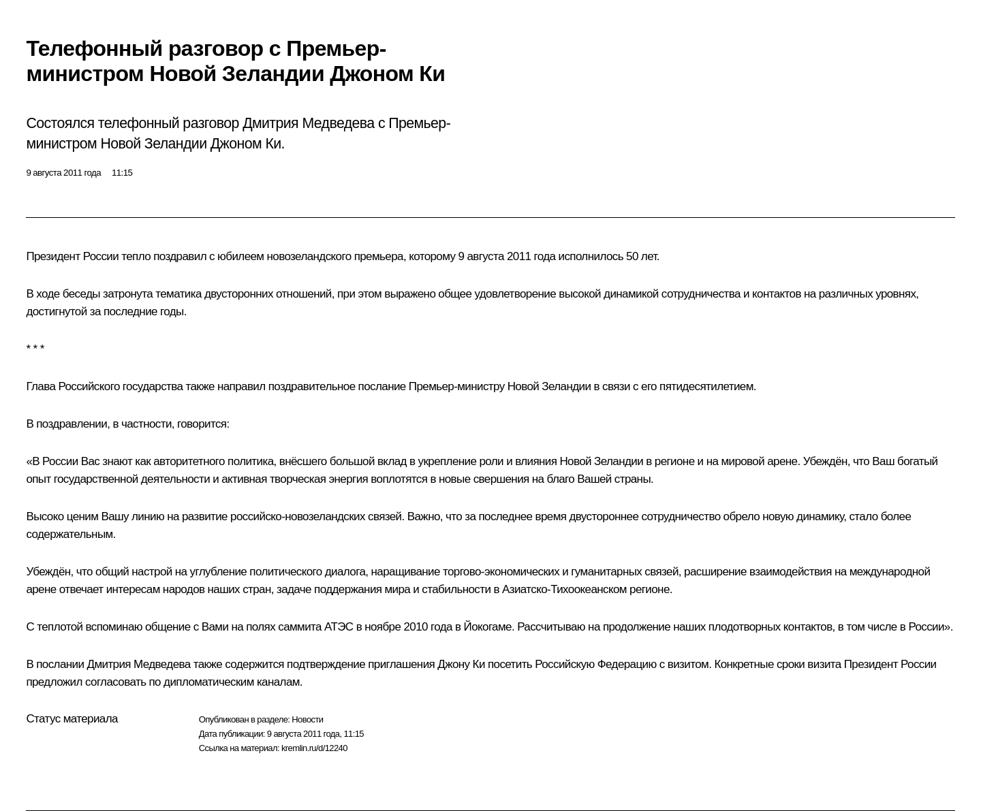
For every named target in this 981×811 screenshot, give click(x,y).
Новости (307, 719)
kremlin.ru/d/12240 (314, 748)
